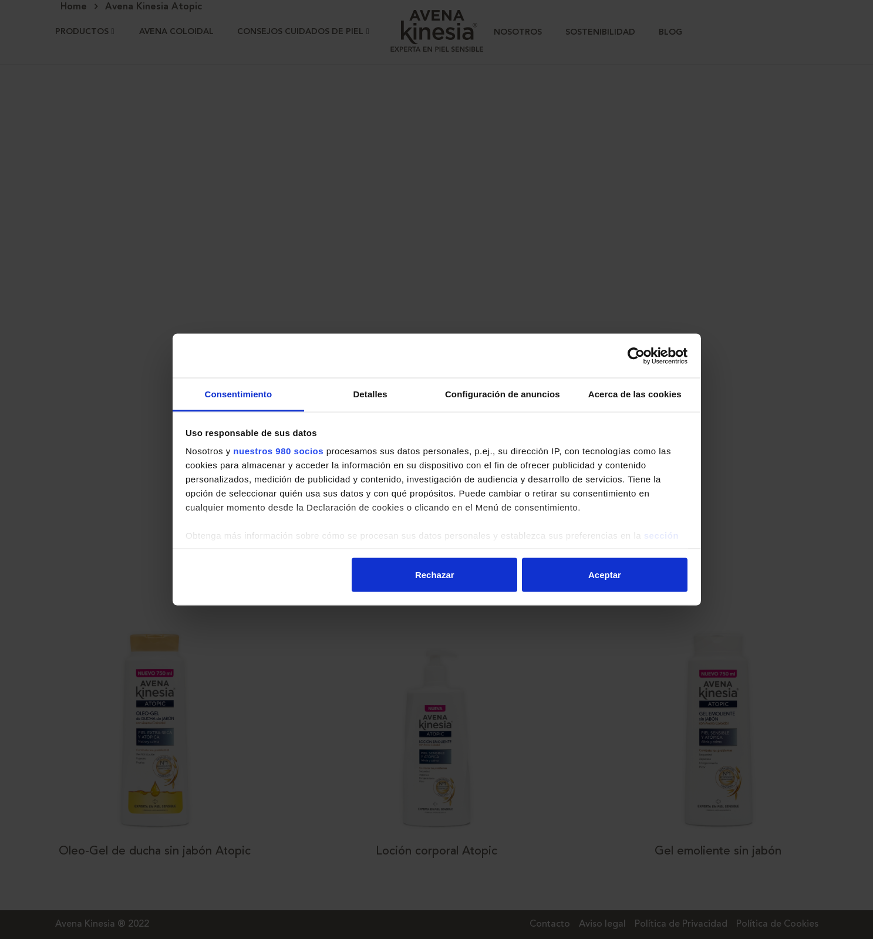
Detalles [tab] (370, 394)
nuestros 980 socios (278, 451)
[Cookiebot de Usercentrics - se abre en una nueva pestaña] (636, 355)
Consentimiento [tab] (238, 394)
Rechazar (434, 574)
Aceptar (604, 574)
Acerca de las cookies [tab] (635, 394)
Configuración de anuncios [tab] (502, 394)
